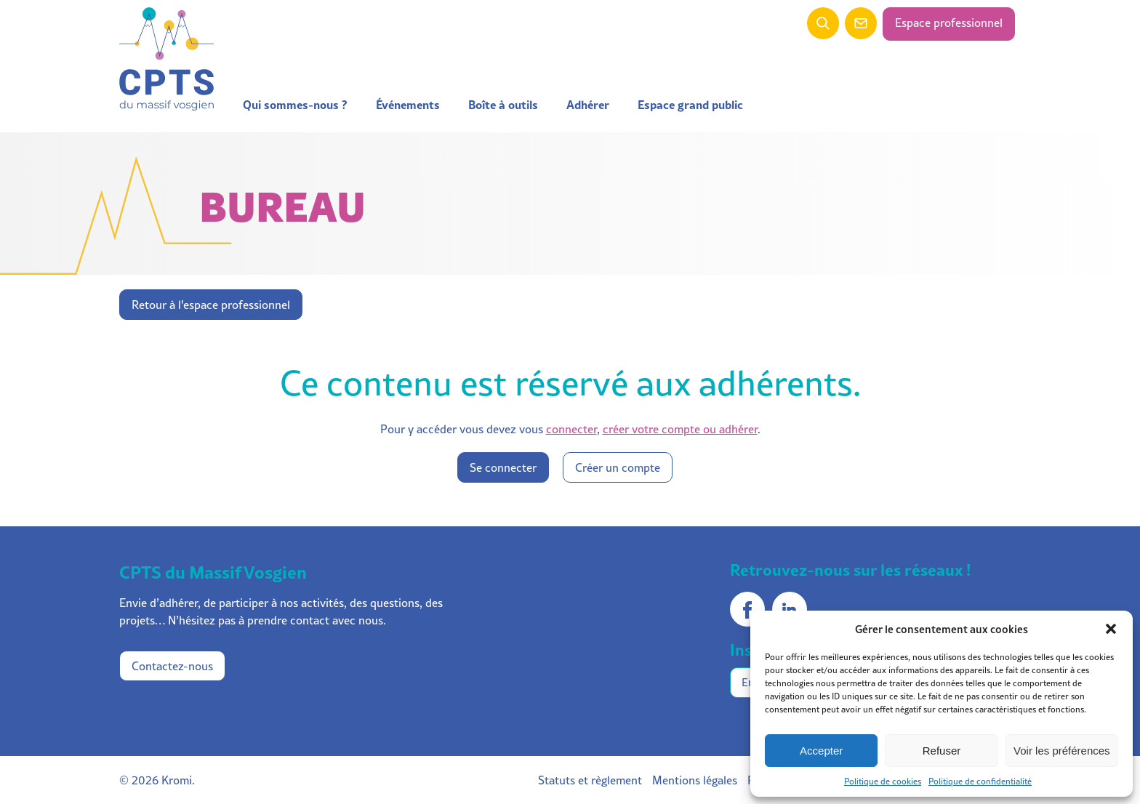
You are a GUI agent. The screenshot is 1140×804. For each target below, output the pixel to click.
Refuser (942, 750)
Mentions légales (694, 780)
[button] (1111, 629)
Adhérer (587, 104)
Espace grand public (690, 104)
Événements (408, 104)
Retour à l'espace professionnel (211, 305)
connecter (571, 429)
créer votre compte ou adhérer (680, 429)
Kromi (176, 780)
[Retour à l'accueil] (166, 59)
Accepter (821, 750)
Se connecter (503, 467)
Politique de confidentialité (980, 781)
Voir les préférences (1061, 750)
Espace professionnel (949, 23)
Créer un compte (617, 467)
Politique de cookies (882, 781)
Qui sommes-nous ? (295, 104)
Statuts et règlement (590, 780)
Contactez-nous (172, 666)
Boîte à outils (503, 104)
